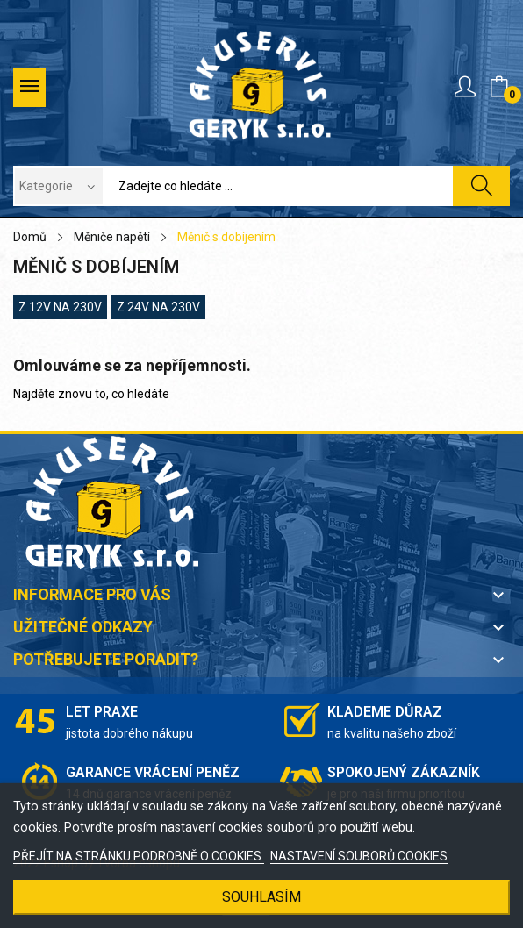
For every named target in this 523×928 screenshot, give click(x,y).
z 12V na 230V (60, 307)
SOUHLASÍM (261, 897)
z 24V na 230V (158, 307)
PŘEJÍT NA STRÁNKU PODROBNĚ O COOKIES (138, 856)
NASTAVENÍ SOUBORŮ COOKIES (359, 856)
